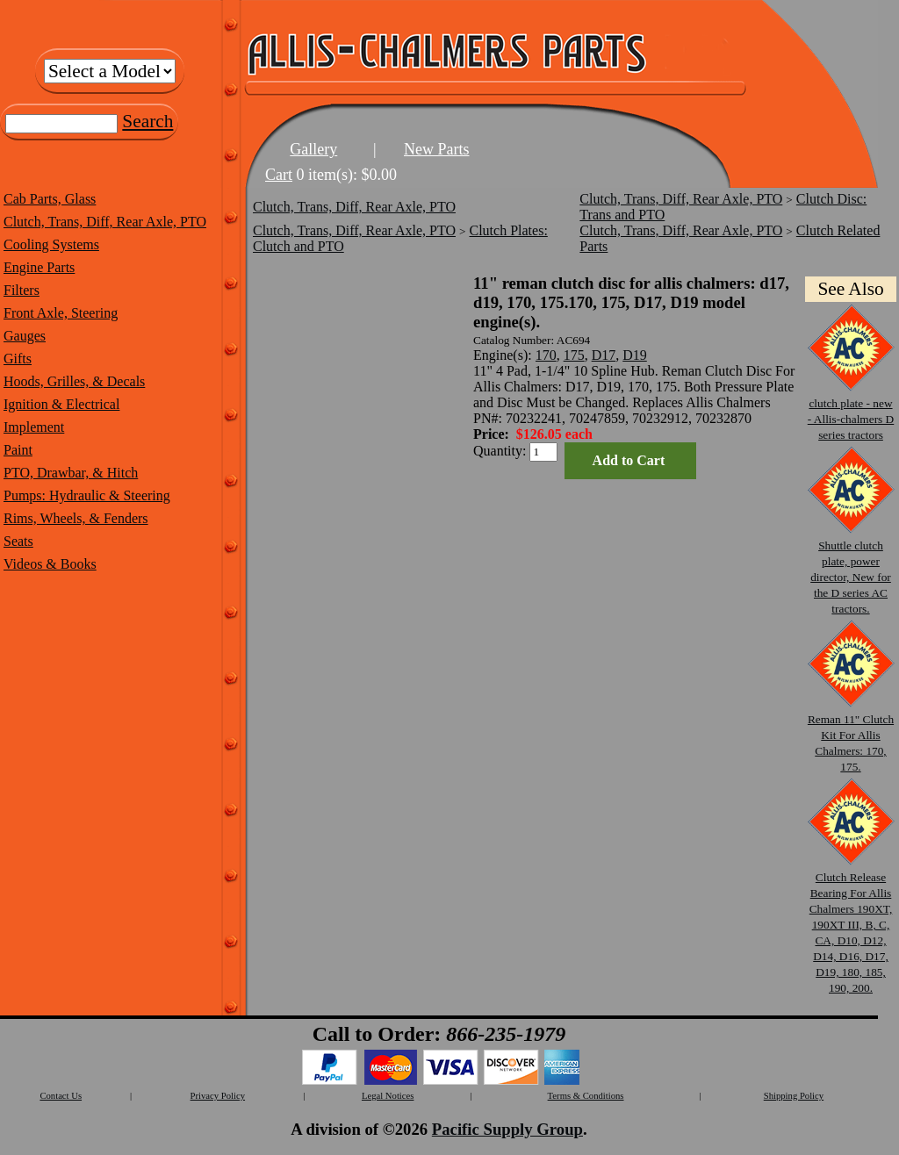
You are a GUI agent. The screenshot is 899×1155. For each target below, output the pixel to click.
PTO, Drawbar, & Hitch (71, 472)
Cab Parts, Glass (50, 198)
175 (574, 355)
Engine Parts (39, 267)
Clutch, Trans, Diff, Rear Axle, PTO (105, 221)
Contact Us (61, 1096)
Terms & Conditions (586, 1096)
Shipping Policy (793, 1096)
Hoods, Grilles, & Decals (74, 381)
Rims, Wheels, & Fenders (76, 518)
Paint (18, 449)
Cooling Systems (51, 244)
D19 (634, 355)
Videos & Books (50, 563)
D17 (604, 355)
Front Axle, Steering (61, 312)
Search (147, 121)
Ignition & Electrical (61, 404)
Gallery (313, 149)
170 (546, 355)
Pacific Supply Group (507, 1129)
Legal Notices (388, 1096)
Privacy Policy (218, 1096)
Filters (22, 290)
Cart (278, 174)
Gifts (18, 358)
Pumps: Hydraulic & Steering (87, 495)
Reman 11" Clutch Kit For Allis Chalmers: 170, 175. (851, 735)
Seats (18, 541)
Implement (34, 427)
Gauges (25, 335)
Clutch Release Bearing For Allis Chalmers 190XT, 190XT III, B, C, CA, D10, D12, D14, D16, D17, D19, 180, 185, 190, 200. (851, 924)
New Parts (437, 149)
